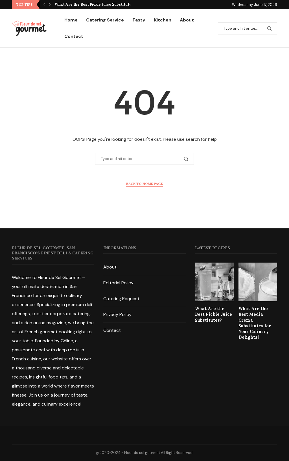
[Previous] (44, 4)
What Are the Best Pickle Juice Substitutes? (94, 4)
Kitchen (162, 20)
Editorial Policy (118, 283)
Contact (73, 36)
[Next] (50, 4)
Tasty (138, 20)
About (187, 20)
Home (71, 20)
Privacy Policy (117, 314)
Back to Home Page (144, 183)
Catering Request (121, 299)
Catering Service (105, 20)
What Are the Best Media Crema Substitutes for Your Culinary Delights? (257, 319)
